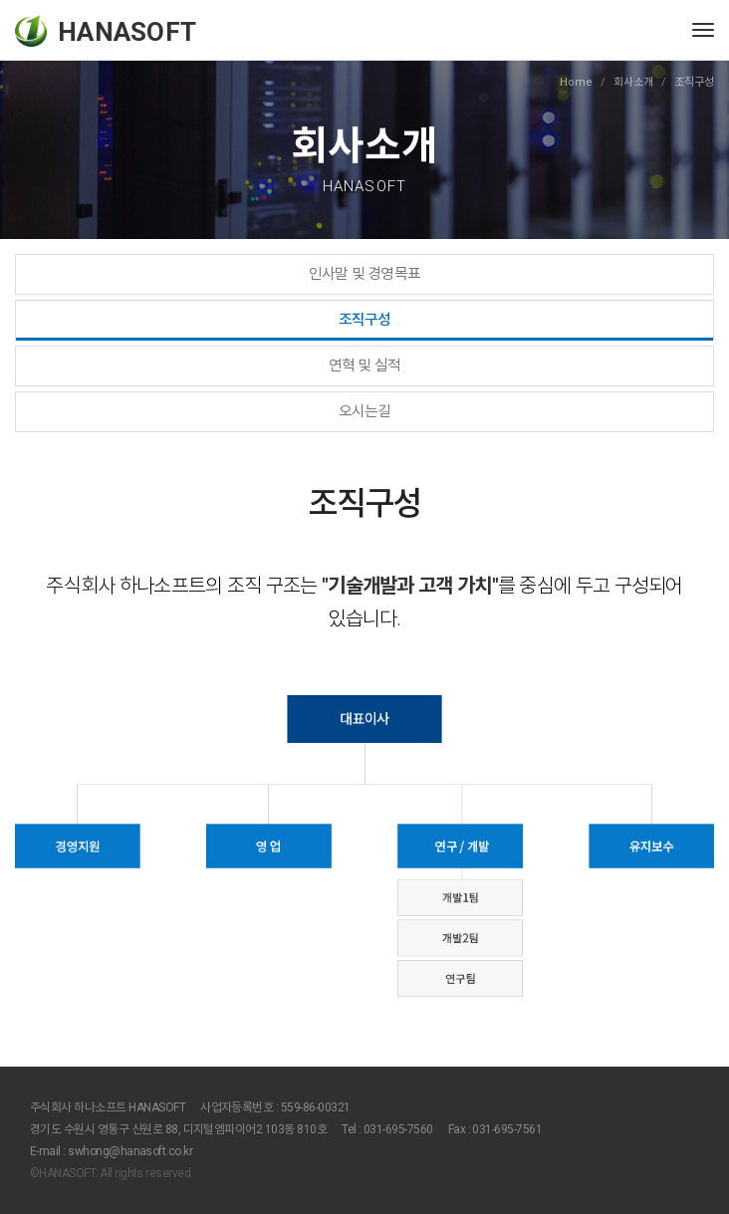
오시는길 (365, 411)
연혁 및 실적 (364, 365)
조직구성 (365, 320)
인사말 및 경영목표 (364, 274)
